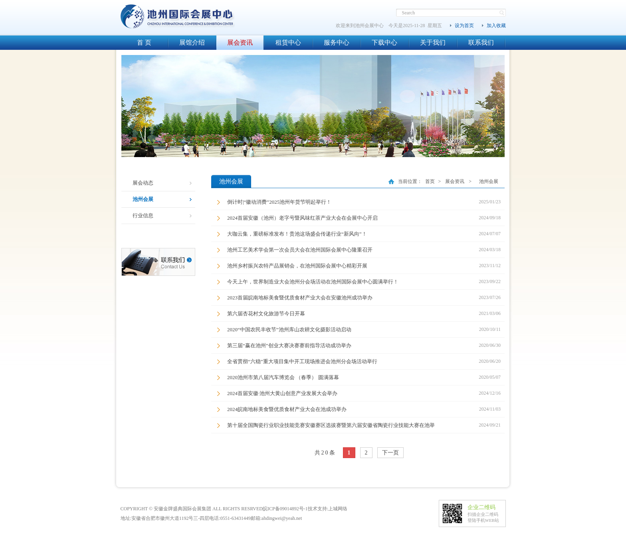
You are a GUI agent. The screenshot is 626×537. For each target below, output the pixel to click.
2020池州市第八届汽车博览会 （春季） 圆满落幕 (283, 377)
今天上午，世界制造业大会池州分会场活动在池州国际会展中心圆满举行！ (312, 282)
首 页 (144, 42)
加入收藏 (496, 25)
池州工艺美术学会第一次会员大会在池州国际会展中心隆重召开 (299, 250)
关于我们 (433, 42)
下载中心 (384, 42)
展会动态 (143, 183)
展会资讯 (240, 42)
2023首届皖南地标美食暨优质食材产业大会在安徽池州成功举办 (299, 298)
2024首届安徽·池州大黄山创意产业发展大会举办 (282, 393)
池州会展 (143, 199)
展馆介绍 (192, 42)
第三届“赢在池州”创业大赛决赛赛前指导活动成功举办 (289, 345)
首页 (430, 181)
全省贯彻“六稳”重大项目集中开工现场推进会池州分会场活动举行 (302, 361)
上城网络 (337, 508)
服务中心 (336, 42)
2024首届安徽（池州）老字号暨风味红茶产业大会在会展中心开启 (302, 218)
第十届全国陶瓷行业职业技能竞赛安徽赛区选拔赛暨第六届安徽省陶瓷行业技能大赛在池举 (331, 425)
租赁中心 (288, 42)
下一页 (390, 453)
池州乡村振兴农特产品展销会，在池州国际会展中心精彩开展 (297, 266)
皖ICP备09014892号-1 (285, 508)
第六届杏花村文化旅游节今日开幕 (266, 314)
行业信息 (143, 215)
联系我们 (481, 42)
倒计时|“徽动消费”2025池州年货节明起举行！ (279, 202)
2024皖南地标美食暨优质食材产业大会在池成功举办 (287, 409)
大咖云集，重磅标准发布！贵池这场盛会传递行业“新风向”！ (297, 234)
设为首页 (464, 25)
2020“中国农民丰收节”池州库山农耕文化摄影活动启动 (289, 329)
